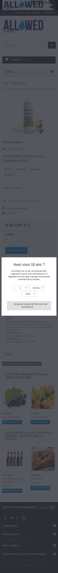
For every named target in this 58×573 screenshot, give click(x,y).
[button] (21, 288)
